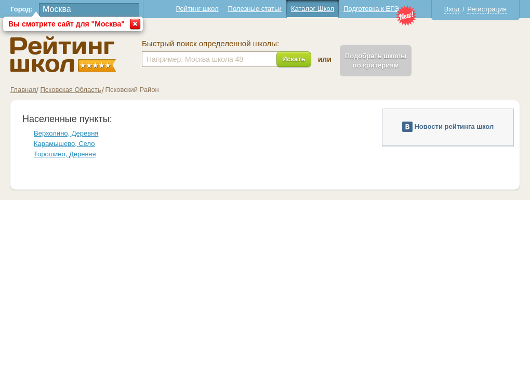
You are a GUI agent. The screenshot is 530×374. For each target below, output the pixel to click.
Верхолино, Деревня (66, 133)
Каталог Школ (312, 8)
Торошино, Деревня (65, 154)
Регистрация (487, 9)
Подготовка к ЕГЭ (371, 8)
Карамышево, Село (64, 144)
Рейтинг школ (197, 8)
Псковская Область (70, 90)
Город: (21, 9)
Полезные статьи (255, 8)
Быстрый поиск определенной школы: (210, 43)
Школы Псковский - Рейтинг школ (63, 54)
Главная (23, 90)
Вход (451, 9)
